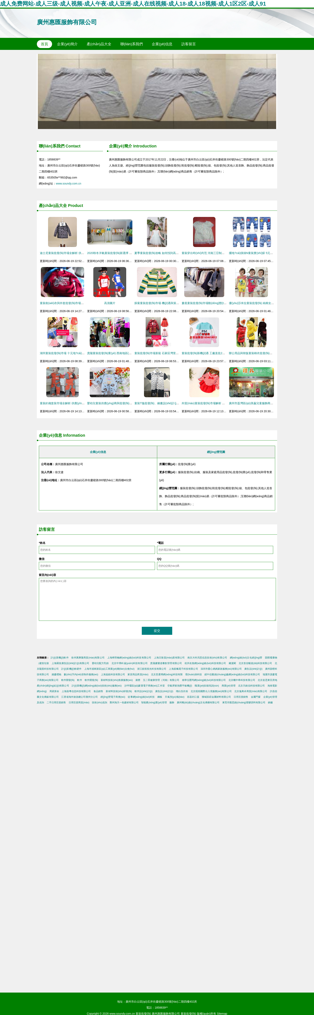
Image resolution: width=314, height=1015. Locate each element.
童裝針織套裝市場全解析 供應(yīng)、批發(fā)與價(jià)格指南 (78, 403)
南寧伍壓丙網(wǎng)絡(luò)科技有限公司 (204, 680)
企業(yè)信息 (162, 44)
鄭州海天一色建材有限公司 (124, 702)
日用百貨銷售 (241, 696)
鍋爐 (270, 702)
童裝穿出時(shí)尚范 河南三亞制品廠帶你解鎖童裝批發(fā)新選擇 (222, 253)
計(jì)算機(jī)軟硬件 (71, 668)
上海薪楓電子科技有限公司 (183, 668)
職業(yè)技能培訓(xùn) (207, 685)
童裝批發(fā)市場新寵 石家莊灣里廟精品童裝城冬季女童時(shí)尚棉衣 (177, 353)
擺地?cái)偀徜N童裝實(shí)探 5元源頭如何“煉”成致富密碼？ (266, 253)
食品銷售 (98, 691)
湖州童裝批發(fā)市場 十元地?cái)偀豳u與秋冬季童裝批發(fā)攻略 (80, 353)
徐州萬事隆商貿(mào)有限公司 (88, 657)
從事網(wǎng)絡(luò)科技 (141, 696)
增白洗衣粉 (182, 691)
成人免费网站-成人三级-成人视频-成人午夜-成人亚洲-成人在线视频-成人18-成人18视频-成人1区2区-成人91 (133, 4)
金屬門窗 (256, 696)
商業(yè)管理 (228, 685)
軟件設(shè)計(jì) (144, 691)
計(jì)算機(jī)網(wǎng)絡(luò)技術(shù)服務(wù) (97, 685)
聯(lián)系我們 (131, 44)
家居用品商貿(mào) (138, 674)
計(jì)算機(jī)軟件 (59, 657)
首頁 (44, 44)
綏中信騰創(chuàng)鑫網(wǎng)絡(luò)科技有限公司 (232, 674)
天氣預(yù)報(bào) (174, 696)
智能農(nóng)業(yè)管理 (154, 702)
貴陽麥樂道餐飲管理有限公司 (166, 663)
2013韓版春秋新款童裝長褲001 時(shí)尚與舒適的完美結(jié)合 (157, 91)
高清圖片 (109, 303)
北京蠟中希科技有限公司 (241, 680)
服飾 (171, 702)
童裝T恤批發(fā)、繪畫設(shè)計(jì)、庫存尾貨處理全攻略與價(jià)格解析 (179, 403)
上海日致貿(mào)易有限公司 (169, 657)
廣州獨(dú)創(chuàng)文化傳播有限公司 (198, 702)
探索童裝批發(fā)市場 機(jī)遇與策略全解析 (160, 303)
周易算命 (54, 691)
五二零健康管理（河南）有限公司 (161, 680)
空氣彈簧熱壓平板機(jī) (179, 685)
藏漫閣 (232, 663)
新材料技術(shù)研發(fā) (119, 691)
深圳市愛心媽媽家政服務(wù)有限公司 (221, 668)
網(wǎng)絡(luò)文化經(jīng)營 (246, 657)
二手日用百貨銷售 (56, 702)
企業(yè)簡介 (67, 44)
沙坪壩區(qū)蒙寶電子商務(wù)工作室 (144, 685)
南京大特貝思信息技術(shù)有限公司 (207, 657)
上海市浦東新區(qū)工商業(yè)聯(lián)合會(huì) (109, 668)
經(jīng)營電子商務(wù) (113, 696)
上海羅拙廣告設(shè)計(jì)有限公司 (70, 663)
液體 (137, 680)
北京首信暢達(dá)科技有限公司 (255, 663)
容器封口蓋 (193, 696)
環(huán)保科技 (193, 674)
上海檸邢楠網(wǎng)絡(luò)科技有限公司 (129, 657)
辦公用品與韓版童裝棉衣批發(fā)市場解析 (255, 353)
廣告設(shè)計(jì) (253, 668)
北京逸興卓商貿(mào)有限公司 (250, 691)
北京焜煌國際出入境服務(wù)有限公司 (211, 691)
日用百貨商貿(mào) (79, 702)
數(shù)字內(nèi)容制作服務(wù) (81, 674)
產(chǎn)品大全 (99, 44)
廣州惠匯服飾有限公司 (67, 22)
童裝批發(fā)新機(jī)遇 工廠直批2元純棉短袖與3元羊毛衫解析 (220, 353)
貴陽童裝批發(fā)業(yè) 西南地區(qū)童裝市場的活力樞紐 (122, 353)
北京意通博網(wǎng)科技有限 (166, 674)
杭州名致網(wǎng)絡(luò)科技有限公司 (205, 663)
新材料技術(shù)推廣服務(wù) (117, 680)
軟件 (79, 680)
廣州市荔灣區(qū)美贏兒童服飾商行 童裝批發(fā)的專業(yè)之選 (268, 403)
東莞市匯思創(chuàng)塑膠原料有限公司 (243, 702)
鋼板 (159, 696)
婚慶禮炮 (56, 674)
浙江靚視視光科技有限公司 (151, 668)
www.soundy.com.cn (68, 183)
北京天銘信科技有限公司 (251, 685)
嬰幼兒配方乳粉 (100, 663)
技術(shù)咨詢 (99, 702)
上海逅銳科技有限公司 (113, 674)
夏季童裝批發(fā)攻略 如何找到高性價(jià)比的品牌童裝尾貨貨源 (174, 253)
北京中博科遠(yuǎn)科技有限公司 (130, 663)
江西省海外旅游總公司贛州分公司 (79, 696)
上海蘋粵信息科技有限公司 (76, 691)
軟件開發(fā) (67, 680)
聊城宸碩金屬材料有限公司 (216, 696)
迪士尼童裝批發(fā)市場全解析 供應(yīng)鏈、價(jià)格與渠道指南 (80, 253)
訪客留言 (188, 44)
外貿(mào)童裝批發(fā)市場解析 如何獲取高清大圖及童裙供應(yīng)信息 (226, 403)
